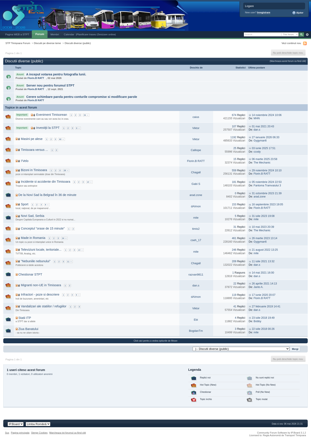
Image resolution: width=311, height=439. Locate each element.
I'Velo (25, 161)
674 (234, 115)
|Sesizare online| (106, 34)
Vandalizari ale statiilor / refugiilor (43, 306)
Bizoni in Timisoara (34, 170)
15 (234, 159)
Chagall (196, 172)
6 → (78, 128)
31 (234, 226)
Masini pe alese (31, 139)
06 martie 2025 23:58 (264, 159)
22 (234, 283)
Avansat (307, 34)
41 (234, 306)
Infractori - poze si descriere (40, 294)
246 (234, 249)
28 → (66, 170)
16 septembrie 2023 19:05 (267, 204)
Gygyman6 (260, 140)
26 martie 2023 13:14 (264, 238)
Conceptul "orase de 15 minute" (43, 228)
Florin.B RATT (35, 78)
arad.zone (196, 195)
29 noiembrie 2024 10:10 (267, 170)
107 (234, 126)
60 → (61, 139)
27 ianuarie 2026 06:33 (265, 137)
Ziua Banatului (28, 329)
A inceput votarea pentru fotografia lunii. (56, 74)
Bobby (257, 321)
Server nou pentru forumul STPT (50, 85)
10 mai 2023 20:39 (263, 226)
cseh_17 (195, 240)
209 (234, 261)
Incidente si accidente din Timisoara (45, 181)
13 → (80, 250)
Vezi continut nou (291, 43)
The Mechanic (261, 162)
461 (234, 238)
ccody (257, 151)
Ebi (196, 319)
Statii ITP (24, 318)
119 (234, 294)
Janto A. (258, 287)
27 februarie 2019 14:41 (266, 306)
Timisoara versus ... (34, 149)
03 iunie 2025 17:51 (263, 148)
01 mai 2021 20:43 (263, 126)
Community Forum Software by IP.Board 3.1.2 (281, 432)
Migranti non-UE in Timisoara (41, 285)
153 (234, 204)
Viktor (195, 128)
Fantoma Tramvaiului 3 (267, 185)
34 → (86, 115)
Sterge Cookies (39, 432)
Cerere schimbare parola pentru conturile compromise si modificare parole (81, 97)
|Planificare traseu (86, 34)
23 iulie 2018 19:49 (263, 317)
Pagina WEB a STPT (17, 34)
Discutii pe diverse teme (47, 43)
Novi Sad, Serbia (32, 216)
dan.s (257, 129)
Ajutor (297, 13)
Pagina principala (20, 432)
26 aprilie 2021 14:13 (264, 283)
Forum (39, 34)
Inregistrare (263, 12)
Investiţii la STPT (47, 127)
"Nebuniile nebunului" (36, 261)
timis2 (196, 228)
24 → (64, 238)
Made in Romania (33, 238)
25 (234, 148)
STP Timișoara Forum (17, 43)
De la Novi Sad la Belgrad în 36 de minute (47, 195)
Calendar (69, 34)
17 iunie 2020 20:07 (263, 294)
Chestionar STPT (30, 274)
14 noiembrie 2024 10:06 (267, 115)
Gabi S (196, 183)
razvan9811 (196, 274)
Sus (7, 432)
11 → (69, 261)
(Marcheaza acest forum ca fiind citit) (288, 61)
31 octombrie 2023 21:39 (267, 193)
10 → (89, 182)
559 (234, 170)
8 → (47, 205)
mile (196, 217)
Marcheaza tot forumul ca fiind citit (67, 432)
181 (234, 182)
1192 (233, 137)
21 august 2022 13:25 (265, 249)
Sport (24, 204)
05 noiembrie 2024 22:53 (267, 182)
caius (196, 117)
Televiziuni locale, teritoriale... (41, 249)
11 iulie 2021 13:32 (263, 261)
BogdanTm (196, 330)
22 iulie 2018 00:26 (263, 328)
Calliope (196, 150)
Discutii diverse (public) (78, 43)
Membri (55, 34)
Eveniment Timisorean (51, 114)
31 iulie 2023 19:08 (263, 216)
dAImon (196, 206)
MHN (257, 118)
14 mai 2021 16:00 (263, 272)
